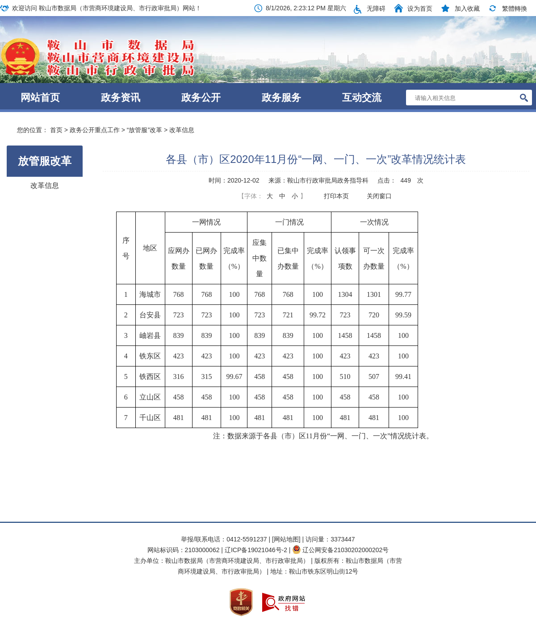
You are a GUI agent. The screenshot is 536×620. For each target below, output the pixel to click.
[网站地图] (286, 539)
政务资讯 (120, 97)
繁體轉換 (514, 8)
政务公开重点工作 (95, 129)
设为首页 (419, 8)
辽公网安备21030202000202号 (340, 549)
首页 (56, 129)
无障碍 (376, 8)
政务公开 (201, 97)
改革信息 (181, 129)
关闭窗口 (379, 196)
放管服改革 (44, 161)
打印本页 (336, 196)
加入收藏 (467, 8)
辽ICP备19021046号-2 (257, 549)
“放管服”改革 (144, 129)
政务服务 (281, 97)
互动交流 (361, 97)
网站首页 (40, 97)
